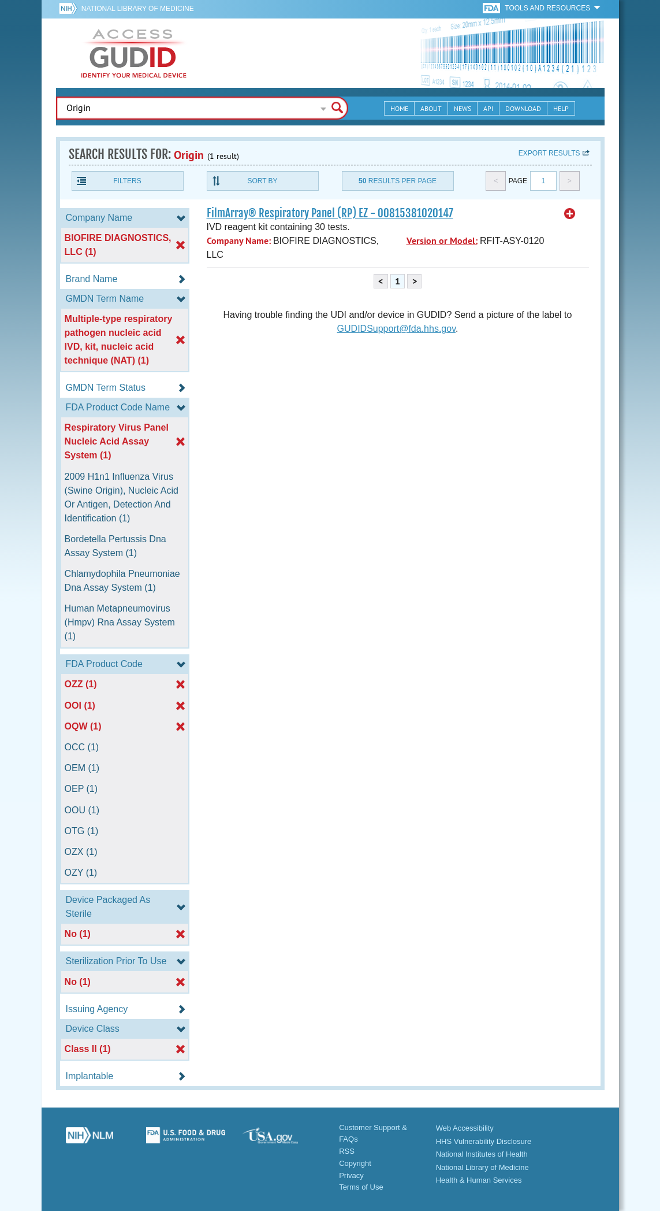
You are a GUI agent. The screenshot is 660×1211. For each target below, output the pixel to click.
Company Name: (239, 241)
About (431, 108)
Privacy (351, 1175)
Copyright (355, 1163)
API (488, 108)
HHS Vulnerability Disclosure (484, 1141)
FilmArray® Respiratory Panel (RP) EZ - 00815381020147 (330, 213)
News (462, 108)
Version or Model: (442, 241)
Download (523, 108)
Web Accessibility (465, 1128)
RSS (347, 1151)
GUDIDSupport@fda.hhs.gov (396, 329)
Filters (127, 181)
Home (399, 108)
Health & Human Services (479, 1180)
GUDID (134, 53)
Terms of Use (361, 1187)
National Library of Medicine (137, 9)
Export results (549, 153)
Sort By (262, 181)
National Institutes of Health (482, 1154)
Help (561, 108)
